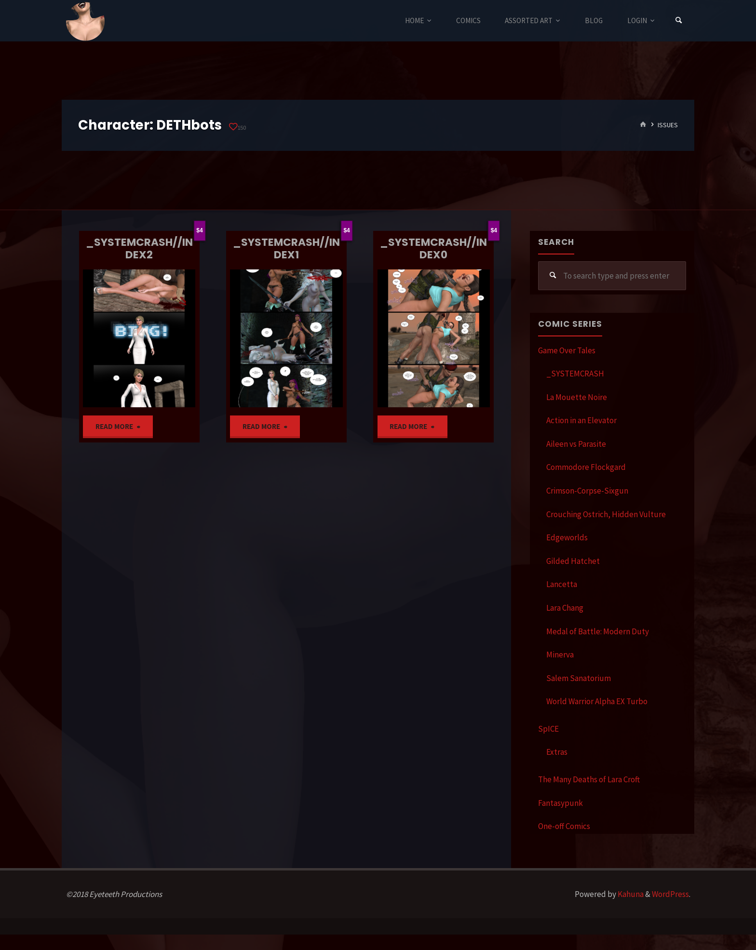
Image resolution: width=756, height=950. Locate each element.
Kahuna (630, 894)
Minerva (560, 654)
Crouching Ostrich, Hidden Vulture (606, 514)
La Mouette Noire (576, 397)
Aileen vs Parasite (576, 444)
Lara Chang (564, 607)
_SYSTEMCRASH (575, 373)
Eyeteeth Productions (85, 21)
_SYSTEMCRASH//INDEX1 (286, 248)
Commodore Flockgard (586, 467)
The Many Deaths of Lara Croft (589, 779)
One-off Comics (564, 826)
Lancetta (561, 584)
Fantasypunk (560, 803)
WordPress (670, 894)
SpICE (548, 728)
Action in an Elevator (581, 420)
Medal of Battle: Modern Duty (597, 631)
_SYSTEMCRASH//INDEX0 (433, 248)
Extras (556, 752)
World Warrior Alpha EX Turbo (597, 701)
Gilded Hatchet (573, 561)
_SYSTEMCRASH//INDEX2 (139, 248)
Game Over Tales (566, 350)
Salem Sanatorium (578, 678)
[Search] (679, 20)
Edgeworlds (567, 537)
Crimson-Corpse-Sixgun (587, 490)
